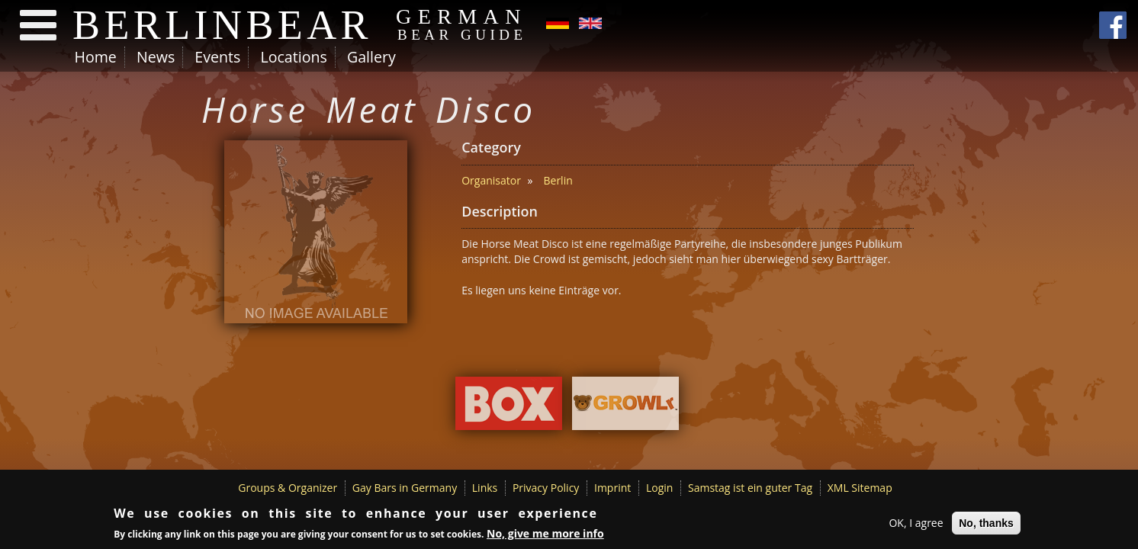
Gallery (371, 57)
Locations (293, 57)
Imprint (612, 487)
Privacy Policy (546, 487)
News (156, 57)
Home (96, 57)
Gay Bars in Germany (404, 487)
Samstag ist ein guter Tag (750, 487)
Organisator (491, 180)
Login (659, 487)
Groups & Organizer (287, 487)
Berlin (557, 180)
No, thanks (986, 524)
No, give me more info (545, 534)
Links (484, 487)
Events (217, 57)
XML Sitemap (860, 487)
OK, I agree (916, 523)
